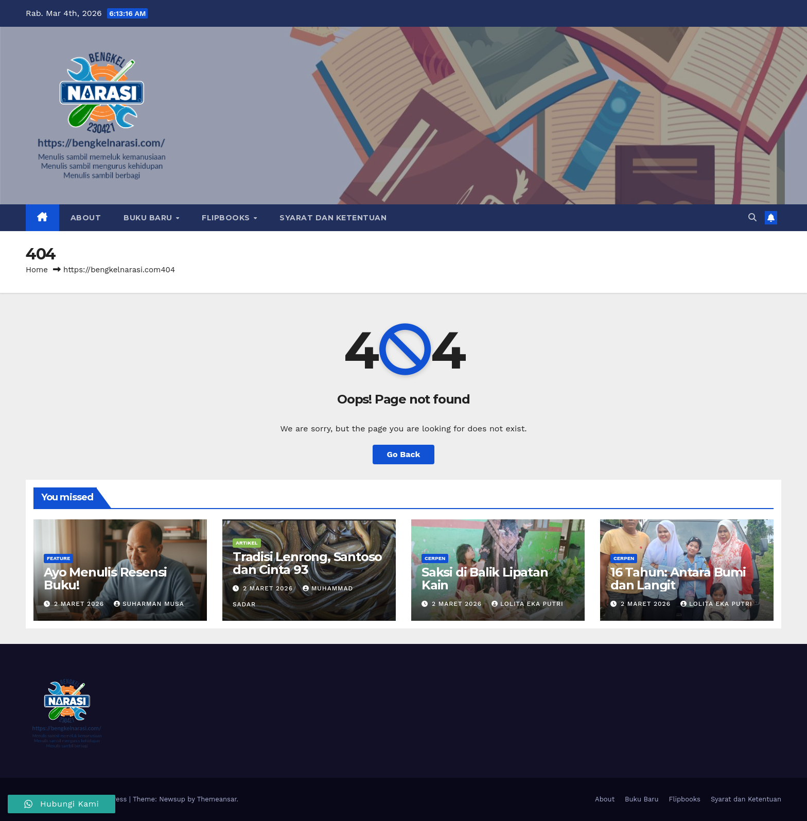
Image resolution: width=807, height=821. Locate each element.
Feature (58, 558)
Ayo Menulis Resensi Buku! (105, 578)
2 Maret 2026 (80, 603)
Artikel (247, 543)
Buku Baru (149, 217)
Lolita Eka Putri (528, 603)
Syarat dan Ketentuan (333, 217)
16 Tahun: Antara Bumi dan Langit (678, 578)
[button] (752, 217)
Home (37, 269)
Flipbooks (227, 217)
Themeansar (217, 799)
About (86, 217)
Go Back (403, 454)
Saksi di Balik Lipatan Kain (485, 578)
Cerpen (435, 558)
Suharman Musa (149, 603)
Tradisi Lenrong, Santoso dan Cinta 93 (307, 563)
